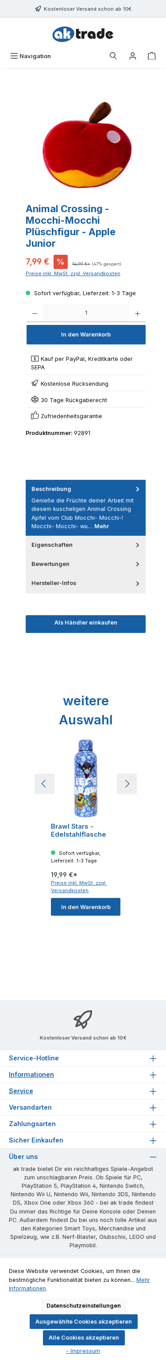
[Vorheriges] (44, 784)
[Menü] (30, 56)
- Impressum (83, 1351)
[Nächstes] (127, 784)
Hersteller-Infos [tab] (86, 583)
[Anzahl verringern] (35, 313)
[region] (88, 147)
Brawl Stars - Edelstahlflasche (78, 830)
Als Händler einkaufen (85, 622)
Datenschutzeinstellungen (83, 1305)
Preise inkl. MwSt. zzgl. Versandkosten (73, 273)
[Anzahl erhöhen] (137, 313)
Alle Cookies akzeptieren (84, 1337)
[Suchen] (113, 56)
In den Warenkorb (86, 334)
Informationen (31, 1074)
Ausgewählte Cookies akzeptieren (83, 1321)
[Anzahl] (86, 313)
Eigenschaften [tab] (86, 545)
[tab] (86, 508)
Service (21, 1091)
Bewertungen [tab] (86, 564)
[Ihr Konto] (133, 56)
